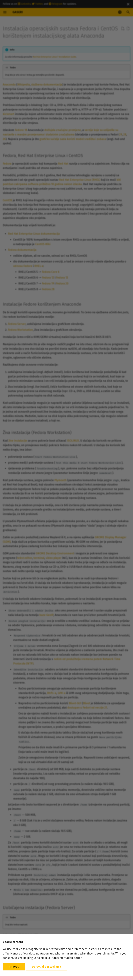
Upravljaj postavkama (46, 966)
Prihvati (14, 966)
